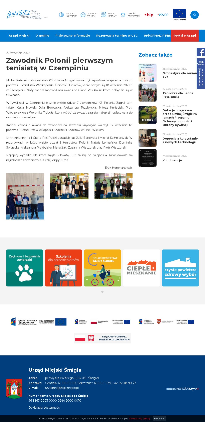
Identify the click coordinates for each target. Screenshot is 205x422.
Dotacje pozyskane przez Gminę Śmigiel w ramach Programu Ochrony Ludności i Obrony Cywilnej (180, 118)
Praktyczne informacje (72, 35)
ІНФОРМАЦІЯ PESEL (159, 35)
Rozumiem (159, 418)
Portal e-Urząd (185, 35)
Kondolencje (172, 160)
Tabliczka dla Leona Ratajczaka (178, 95)
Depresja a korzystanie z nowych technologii (180, 140)
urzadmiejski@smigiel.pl (62, 388)
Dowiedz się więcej (139, 418)
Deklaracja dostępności (44, 407)
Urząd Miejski (19, 35)
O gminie (42, 35)
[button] (102, 292)
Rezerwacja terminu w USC (117, 35)
